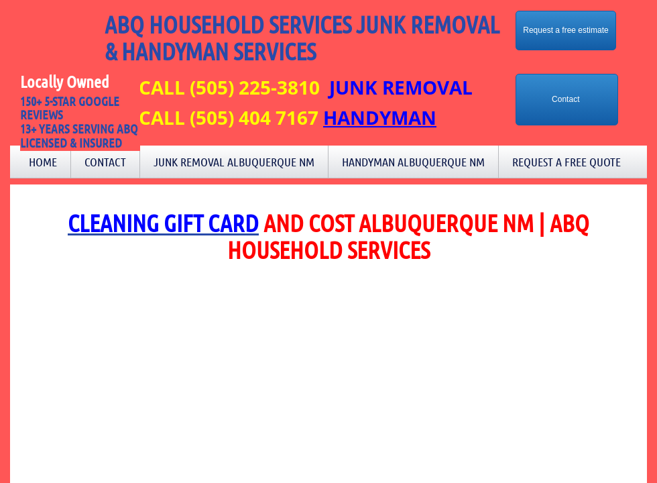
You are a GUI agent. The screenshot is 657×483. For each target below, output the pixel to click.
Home (43, 161)
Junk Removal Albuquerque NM (234, 161)
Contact (105, 161)
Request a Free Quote (566, 161)
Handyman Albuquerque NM (413, 161)
